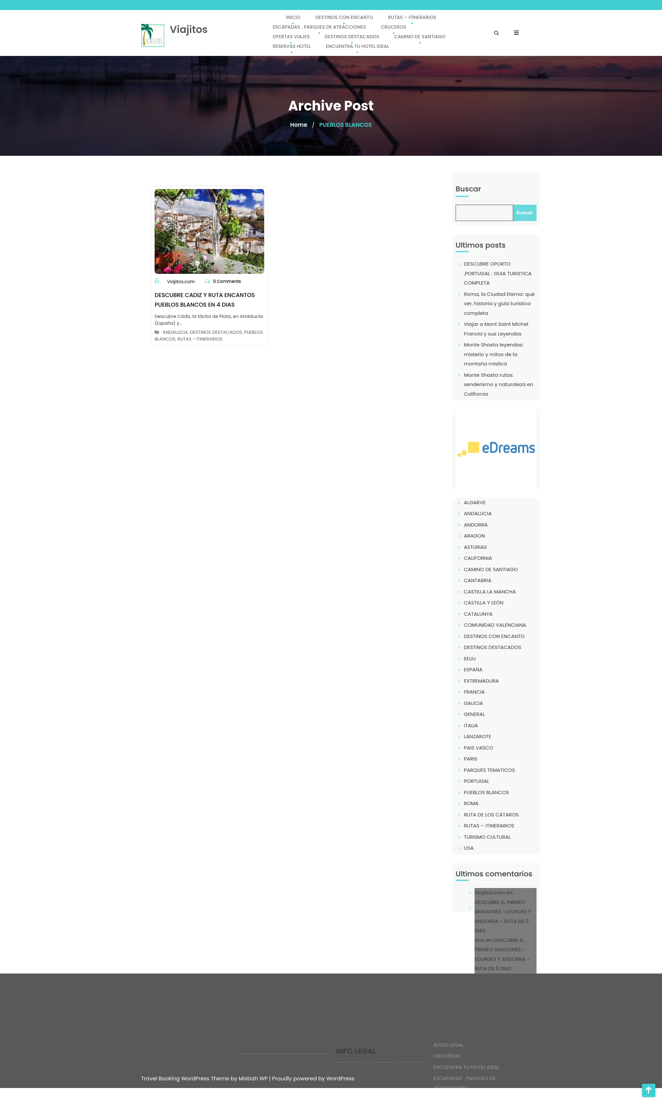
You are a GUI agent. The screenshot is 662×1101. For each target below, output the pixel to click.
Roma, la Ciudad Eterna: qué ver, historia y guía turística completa (520, 304)
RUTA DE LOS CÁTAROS (512, 814)
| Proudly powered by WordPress (311, 1078)
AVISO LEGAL (448, 1062)
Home (298, 125)
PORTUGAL (497, 780)
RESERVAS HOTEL (292, 46)
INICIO (293, 17)
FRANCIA (495, 691)
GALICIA (494, 703)
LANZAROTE (498, 736)
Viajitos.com (186, 278)
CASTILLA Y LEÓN (504, 602)
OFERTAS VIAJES (291, 36)
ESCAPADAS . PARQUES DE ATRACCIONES (319, 27)
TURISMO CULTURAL (508, 836)
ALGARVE (495, 502)
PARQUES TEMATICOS (510, 770)
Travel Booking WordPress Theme (186, 1078)
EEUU (491, 658)
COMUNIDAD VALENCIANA (516, 624)
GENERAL (495, 714)
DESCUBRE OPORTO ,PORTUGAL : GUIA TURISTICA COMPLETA (518, 273)
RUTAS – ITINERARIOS (412, 17)
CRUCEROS (393, 27)
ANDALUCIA (182, 319)
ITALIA (492, 725)
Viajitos (189, 30)
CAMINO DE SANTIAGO (419, 36)
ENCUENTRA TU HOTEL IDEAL (357, 46)
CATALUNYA (499, 613)
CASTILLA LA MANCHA (511, 591)
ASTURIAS (496, 547)
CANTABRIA (498, 580)
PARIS (491, 758)
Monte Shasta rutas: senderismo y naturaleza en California (519, 384)
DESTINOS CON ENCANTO (344, 17)
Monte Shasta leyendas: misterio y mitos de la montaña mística (514, 354)
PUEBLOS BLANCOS (507, 792)
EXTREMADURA (502, 680)
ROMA (492, 803)
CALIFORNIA (499, 557)
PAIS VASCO (499, 747)
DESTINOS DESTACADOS (352, 36)
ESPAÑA (494, 669)
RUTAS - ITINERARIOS (202, 324)
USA (489, 847)
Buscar (489, 189)
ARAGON (495, 535)
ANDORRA (496, 524)
